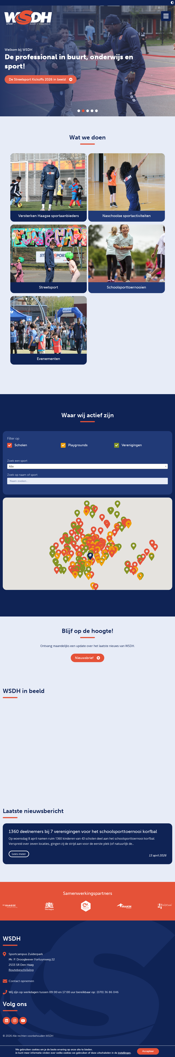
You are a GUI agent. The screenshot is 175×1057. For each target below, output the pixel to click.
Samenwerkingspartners (87, 893)
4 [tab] (92, 111)
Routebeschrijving (21, 970)
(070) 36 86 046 (108, 992)
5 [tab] (96, 111)
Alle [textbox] (11, 466)
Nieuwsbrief (87, 658)
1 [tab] (78, 111)
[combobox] (87, 466)
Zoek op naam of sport (22, 474)
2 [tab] (83, 111)
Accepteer (148, 1051)
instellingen (124, 1053)
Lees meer (19, 854)
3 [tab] (87, 111)
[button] (101, 547)
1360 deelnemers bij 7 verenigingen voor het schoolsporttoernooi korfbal (68, 79)
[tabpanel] (87, 61)
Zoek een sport (17, 460)
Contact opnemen (21, 981)
